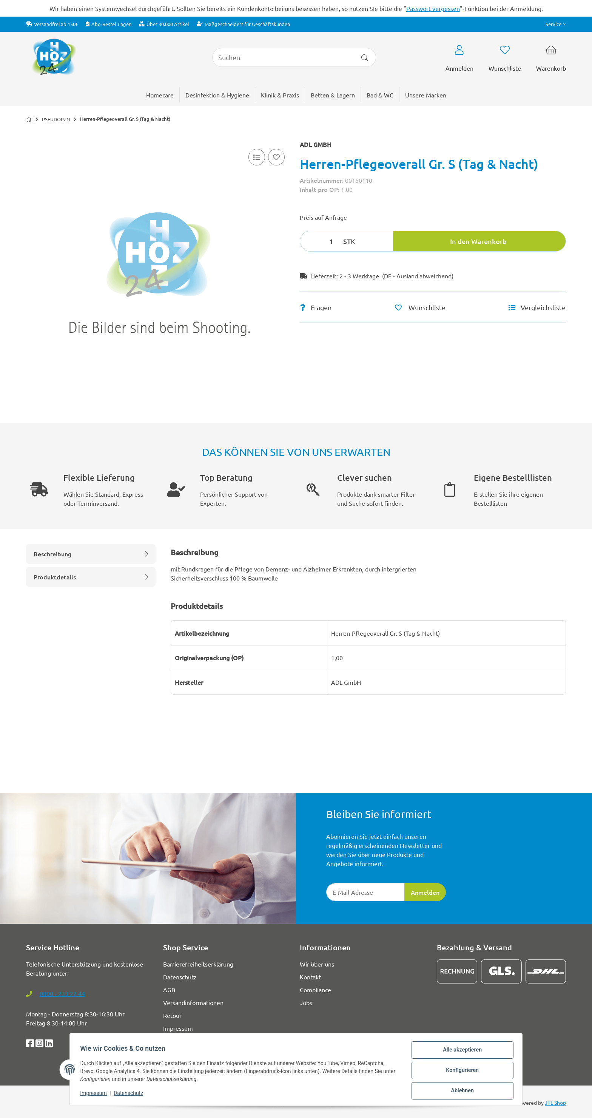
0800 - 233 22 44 (62, 993)
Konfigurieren (460, 1072)
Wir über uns (317, 964)
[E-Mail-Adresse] (365, 892)
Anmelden (425, 892)
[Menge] (320, 241)
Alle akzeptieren (460, 1052)
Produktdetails (91, 577)
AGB (169, 989)
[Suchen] (283, 57)
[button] (556, 24)
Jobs (306, 1002)
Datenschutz (130, 1095)
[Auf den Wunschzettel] (276, 157)
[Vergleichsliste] (256, 157)
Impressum (95, 1095)
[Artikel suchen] (365, 57)
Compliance (315, 989)
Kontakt (310, 977)
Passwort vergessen (433, 8)
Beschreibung (91, 554)
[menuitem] (425, 94)
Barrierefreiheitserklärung (198, 964)
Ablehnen (460, 1091)
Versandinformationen (193, 1002)
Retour (172, 1015)
